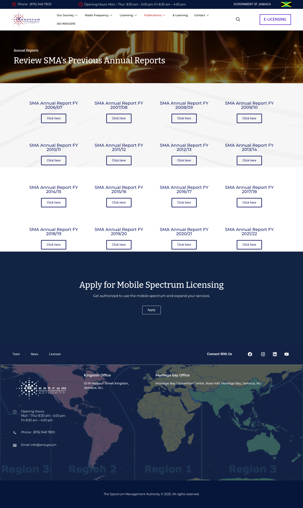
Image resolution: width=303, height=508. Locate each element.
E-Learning (180, 15)
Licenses (55, 354)
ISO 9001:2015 (66, 23)
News (34, 354)
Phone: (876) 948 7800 (35, 4)
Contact (201, 15)
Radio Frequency (98, 15)
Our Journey (67, 15)
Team (16, 354)
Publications (154, 15)
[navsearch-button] (238, 19)
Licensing (128, 15)
